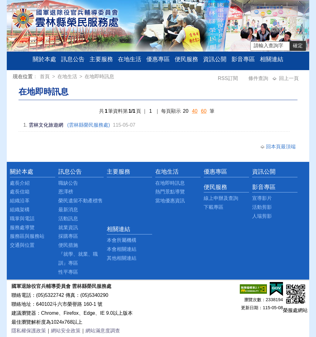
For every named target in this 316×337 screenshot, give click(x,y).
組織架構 (20, 209)
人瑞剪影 (262, 216)
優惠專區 (158, 59)
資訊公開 (215, 59)
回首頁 (211, 4)
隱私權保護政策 (28, 330)
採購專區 (68, 236)
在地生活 (129, 59)
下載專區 (213, 207)
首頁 (45, 76)
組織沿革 (20, 200)
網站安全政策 (66, 330)
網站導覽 (231, 4)
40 (195, 111)
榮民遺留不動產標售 (80, 200)
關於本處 (44, 59)
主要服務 (101, 59)
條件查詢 (258, 78)
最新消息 (68, 209)
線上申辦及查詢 (221, 198)
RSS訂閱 (228, 78)
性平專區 (68, 272)
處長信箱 (253, 4)
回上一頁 (289, 78)
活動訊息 (68, 218)
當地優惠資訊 (170, 200)
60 (203, 111)
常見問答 (275, 4)
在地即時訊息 (99, 76)
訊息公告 (73, 59)
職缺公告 (68, 183)
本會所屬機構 (121, 240)
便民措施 (68, 245)
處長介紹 (20, 183)
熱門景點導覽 (170, 191)
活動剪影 (262, 207)
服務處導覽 (22, 227)
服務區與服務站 (27, 236)
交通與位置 (22, 245)
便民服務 (186, 59)
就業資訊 (68, 227)
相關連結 (271, 59)
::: (14, 77)
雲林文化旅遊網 (46, 125)
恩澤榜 (65, 191)
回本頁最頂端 (281, 146)
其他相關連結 (121, 258)
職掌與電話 (22, 218)
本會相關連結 (121, 249)
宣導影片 (262, 198)
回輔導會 (297, 4)
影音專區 (243, 59)
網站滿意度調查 (102, 330)
